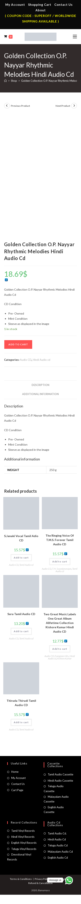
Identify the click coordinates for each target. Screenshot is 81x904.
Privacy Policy (42, 878)
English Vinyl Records (24, 842)
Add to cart (18, 344)
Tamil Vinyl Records (23, 830)
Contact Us (63, 4)
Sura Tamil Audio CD (21, 614)
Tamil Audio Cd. (57, 833)
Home (14, 771)
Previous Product (20, 105)
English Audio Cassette (54, 810)
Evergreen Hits (62, 656)
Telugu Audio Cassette (54, 788)
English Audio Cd (58, 857)
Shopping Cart (39, 4)
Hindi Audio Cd (57, 839)
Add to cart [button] (21, 557)
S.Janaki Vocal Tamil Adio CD (21, 538)
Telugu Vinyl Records (23, 849)
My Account (15, 4)
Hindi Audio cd (41, 359)
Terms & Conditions (21, 878)
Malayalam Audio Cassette (56, 799)
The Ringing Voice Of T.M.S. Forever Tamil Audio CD (60, 540)
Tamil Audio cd (26, 564)
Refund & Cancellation (40, 883)
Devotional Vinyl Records (19, 857)
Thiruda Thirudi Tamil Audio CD (21, 703)
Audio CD (26, 359)
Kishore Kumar (64, 658)
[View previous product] (7, 106)
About (40, 10)
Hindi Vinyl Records (22, 836)
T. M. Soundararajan (61, 568)
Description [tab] (40, 385)
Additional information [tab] (40, 394)
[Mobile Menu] (75, 36)
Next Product (63, 105)
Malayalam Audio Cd (60, 851)
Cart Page (17, 790)
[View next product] (74, 106)
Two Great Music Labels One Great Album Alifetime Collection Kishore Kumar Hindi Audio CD (59, 622)
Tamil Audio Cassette (60, 774)
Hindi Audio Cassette (60, 780)
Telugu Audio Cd (58, 845)
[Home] (5, 80)
